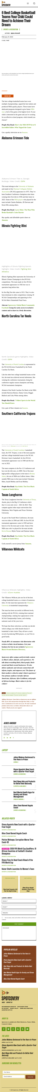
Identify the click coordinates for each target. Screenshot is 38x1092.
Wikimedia (13, 446)
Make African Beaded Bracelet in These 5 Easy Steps (28, 889)
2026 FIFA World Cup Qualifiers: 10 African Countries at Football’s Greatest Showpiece (19, 851)
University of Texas (29, 499)
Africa (16, 762)
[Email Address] (14, 1076)
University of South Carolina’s (15, 450)
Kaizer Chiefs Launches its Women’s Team (18, 869)
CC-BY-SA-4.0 (24, 446)
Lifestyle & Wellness (20, 786)
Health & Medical (18, 799)
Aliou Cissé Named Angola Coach (23, 806)
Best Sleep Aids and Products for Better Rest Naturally (24, 782)
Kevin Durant (6, 531)
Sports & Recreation (19, 774)
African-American (22, 693)
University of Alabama (26, 186)
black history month (20, 695)
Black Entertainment (8, 695)
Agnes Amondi (15, 33)
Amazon (24, 132)
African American (11, 693)
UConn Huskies (14, 593)
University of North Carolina (14, 364)
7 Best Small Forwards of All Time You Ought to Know (10, 890)
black (29, 693)
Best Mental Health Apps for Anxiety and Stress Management (24, 794)
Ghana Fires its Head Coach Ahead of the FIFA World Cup (17, 861)
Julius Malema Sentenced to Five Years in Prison (24, 758)
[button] (34, 3)
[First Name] (19, 1072)
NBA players (18, 200)
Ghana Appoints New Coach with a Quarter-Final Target (24, 770)
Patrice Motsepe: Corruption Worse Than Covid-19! (17, 841)
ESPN (23, 181)
